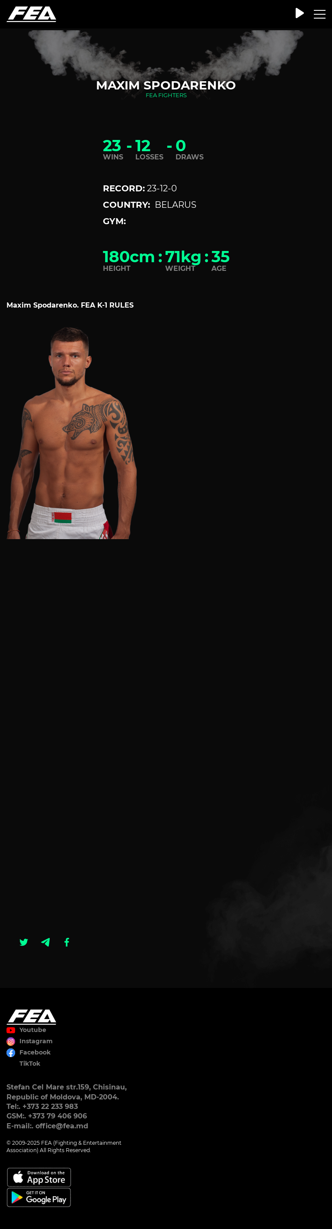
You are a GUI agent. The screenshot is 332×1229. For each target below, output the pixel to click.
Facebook (35, 1052)
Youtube (32, 1030)
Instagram (36, 1041)
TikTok (29, 1063)
